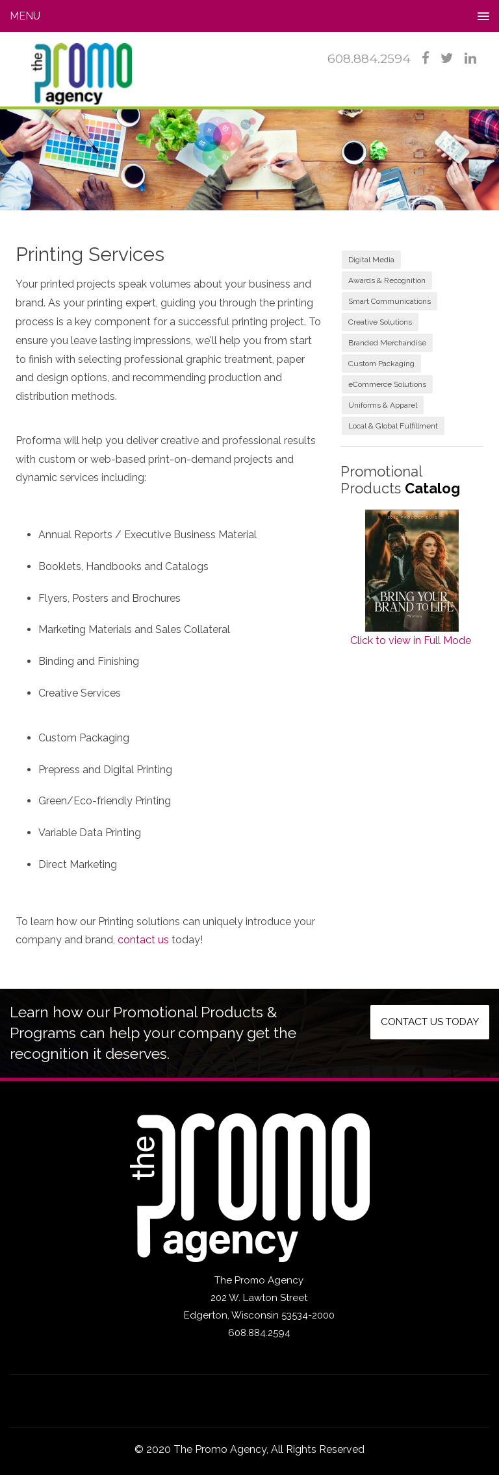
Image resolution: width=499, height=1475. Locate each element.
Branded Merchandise (387, 342)
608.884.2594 (369, 58)
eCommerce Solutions (387, 384)
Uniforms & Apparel (382, 405)
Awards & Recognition (387, 280)
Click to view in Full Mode (410, 640)
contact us (143, 940)
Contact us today (424, 1023)
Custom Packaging (381, 363)
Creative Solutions (380, 322)
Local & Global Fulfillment (393, 425)
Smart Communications (389, 301)
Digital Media (371, 259)
